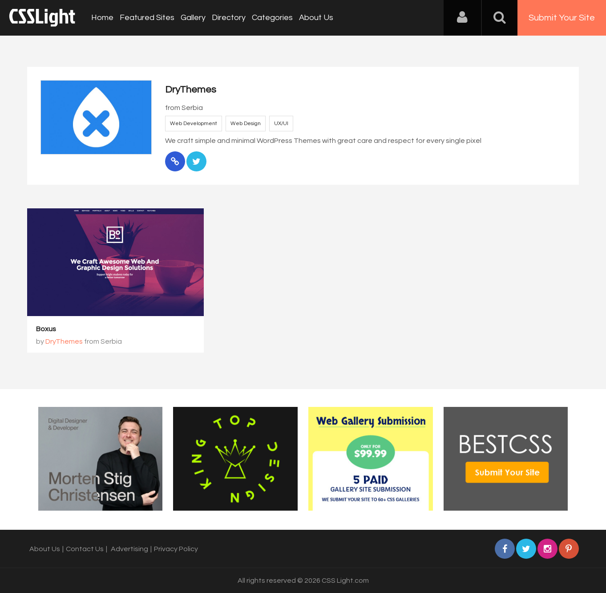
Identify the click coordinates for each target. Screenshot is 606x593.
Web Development (193, 123)
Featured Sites (147, 17)
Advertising (129, 548)
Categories (272, 17)
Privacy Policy (176, 548)
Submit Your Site (562, 17)
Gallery (193, 17)
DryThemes (64, 341)
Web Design (245, 123)
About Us (316, 17)
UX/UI (281, 123)
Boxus (46, 329)
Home (102, 17)
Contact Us (85, 548)
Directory (229, 17)
